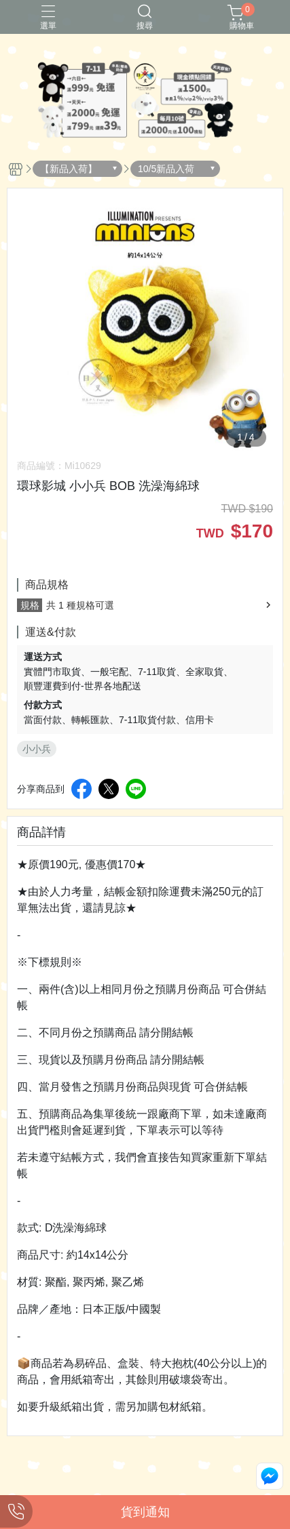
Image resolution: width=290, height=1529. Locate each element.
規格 (29, 605)
